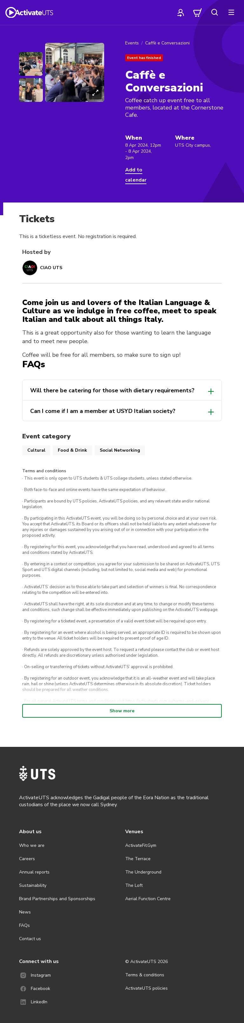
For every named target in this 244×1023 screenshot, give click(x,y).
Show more (122, 711)
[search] (214, 12)
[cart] (197, 12)
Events (132, 43)
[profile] (180, 12)
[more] (231, 12)
